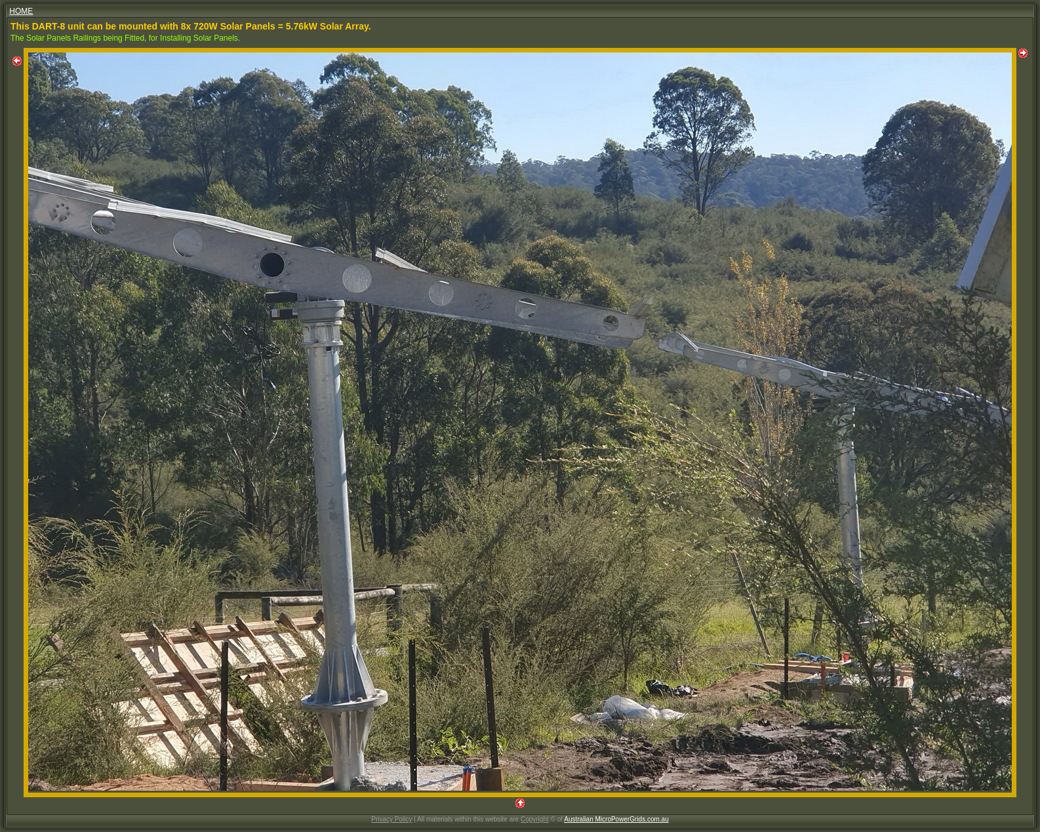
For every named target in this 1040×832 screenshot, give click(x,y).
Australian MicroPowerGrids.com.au (616, 819)
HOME (21, 11)
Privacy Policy (391, 819)
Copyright (535, 819)
